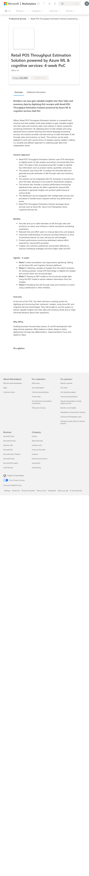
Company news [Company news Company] (37, 445)
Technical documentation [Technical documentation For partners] (68, 397)
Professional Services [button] (17, 18)
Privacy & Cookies (28, 490)
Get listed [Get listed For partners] (63, 388)
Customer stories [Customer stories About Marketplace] (9, 392)
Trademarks (52, 490)
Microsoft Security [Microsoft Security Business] (9, 441)
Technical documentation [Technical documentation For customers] (40, 392)
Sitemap (7, 490)
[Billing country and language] (69, 3)
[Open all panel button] (8, 11)
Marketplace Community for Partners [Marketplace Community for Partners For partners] (72, 412)
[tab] (19, 92)
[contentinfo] (29, 19)
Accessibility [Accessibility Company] (36, 463)
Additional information (36, 92)
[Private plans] (55, 3)
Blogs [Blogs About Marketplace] (5, 388)
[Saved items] (49, 3)
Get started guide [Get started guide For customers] (38, 388)
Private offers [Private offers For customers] (36, 397)
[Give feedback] (38, 3)
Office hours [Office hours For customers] (36, 383)
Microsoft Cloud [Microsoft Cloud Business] (8, 436)
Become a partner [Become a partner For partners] (66, 383)
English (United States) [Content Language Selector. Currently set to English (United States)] (16, 475)
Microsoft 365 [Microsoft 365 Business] (8, 450)
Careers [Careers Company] (34, 436)
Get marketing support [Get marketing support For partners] (68, 392)
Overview (19, 92)
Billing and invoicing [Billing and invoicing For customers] (38, 408)
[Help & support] (44, 3)
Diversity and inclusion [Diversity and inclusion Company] (39, 459)
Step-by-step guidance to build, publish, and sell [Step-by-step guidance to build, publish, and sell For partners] (70, 402)
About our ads (63, 490)
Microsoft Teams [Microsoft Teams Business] (9, 459)
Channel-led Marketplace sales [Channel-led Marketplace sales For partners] (70, 417)
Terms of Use (41, 490)
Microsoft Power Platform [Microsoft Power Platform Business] (11, 454)
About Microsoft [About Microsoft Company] (37, 441)
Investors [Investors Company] (35, 454)
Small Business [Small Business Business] (8, 467)
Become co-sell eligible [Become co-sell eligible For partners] (68, 408)
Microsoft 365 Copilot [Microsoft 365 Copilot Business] (10, 463)
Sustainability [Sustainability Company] (36, 467)
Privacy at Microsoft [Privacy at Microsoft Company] (38, 450)
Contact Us (16, 490)
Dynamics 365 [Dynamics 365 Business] (8, 445)
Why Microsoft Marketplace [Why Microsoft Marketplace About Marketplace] (12, 383)
